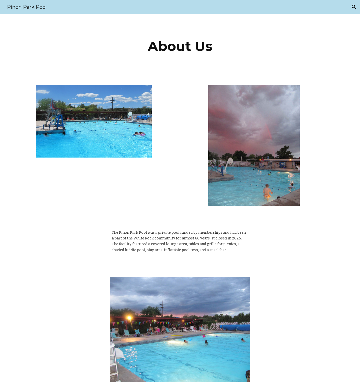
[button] (354, 7)
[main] (180, 46)
